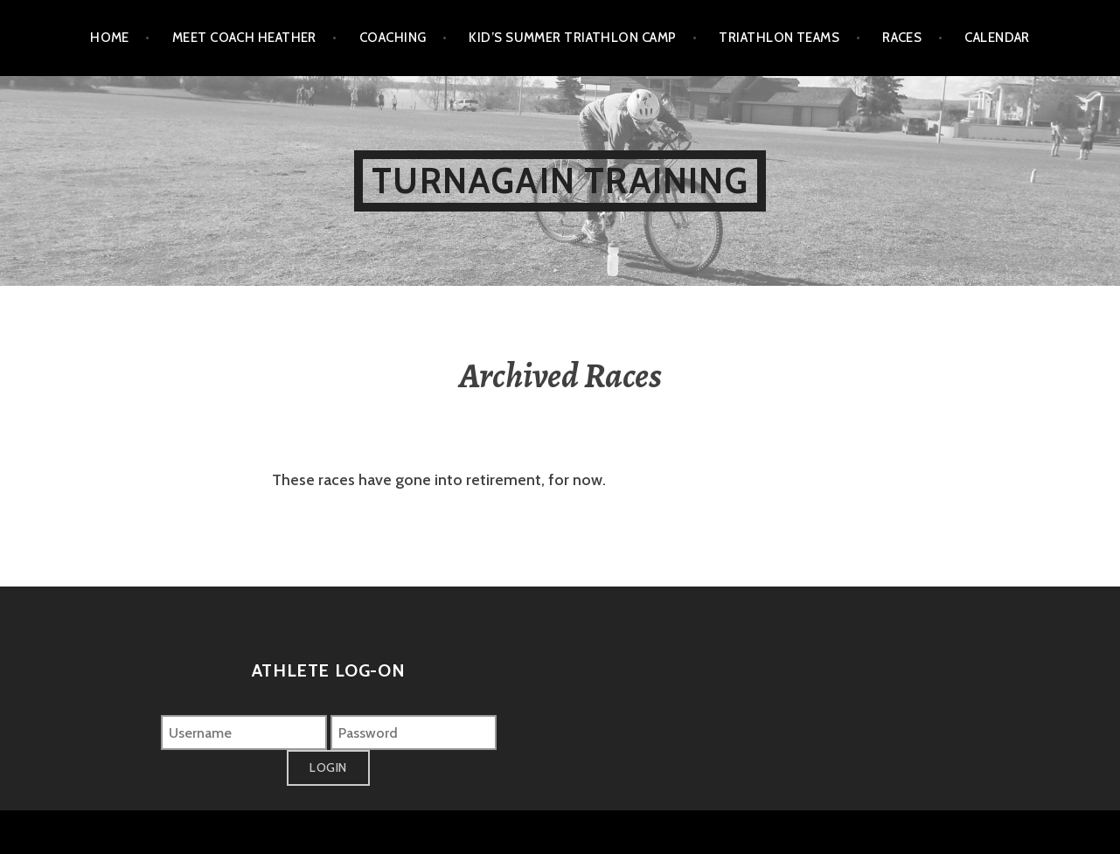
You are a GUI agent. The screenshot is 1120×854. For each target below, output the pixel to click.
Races (902, 37)
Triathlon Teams (779, 37)
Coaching (393, 37)
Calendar (997, 37)
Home (109, 37)
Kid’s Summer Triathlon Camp (572, 37)
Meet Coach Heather (244, 37)
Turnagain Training (560, 180)
